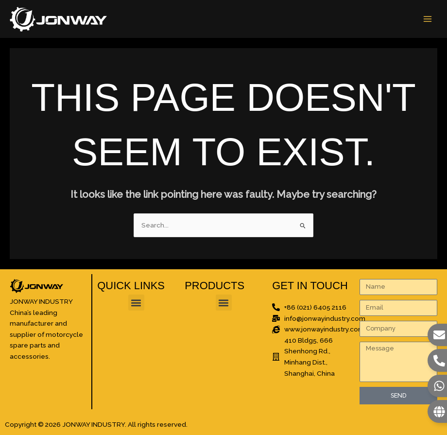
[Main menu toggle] (427, 19)
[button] (136, 303)
